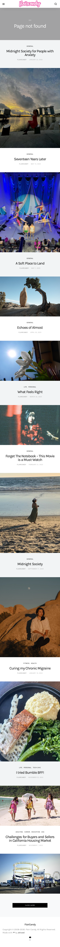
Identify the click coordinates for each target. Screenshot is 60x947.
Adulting (19, 832)
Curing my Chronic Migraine (30, 668)
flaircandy (22, 59)
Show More (30, 905)
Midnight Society (30, 564)
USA (42, 832)
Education (35, 832)
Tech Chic (37, 767)
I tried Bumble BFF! (30, 772)
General (30, 46)
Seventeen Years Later (30, 159)
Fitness (26, 663)
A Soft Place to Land (30, 263)
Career (27, 832)
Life (25, 387)
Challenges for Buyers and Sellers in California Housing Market (30, 839)
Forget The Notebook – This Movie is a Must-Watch (30, 458)
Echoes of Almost (30, 327)
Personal (32, 387)
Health (34, 663)
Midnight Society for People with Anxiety (30, 53)
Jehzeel (21, 932)
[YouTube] (30, 938)
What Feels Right (30, 392)
